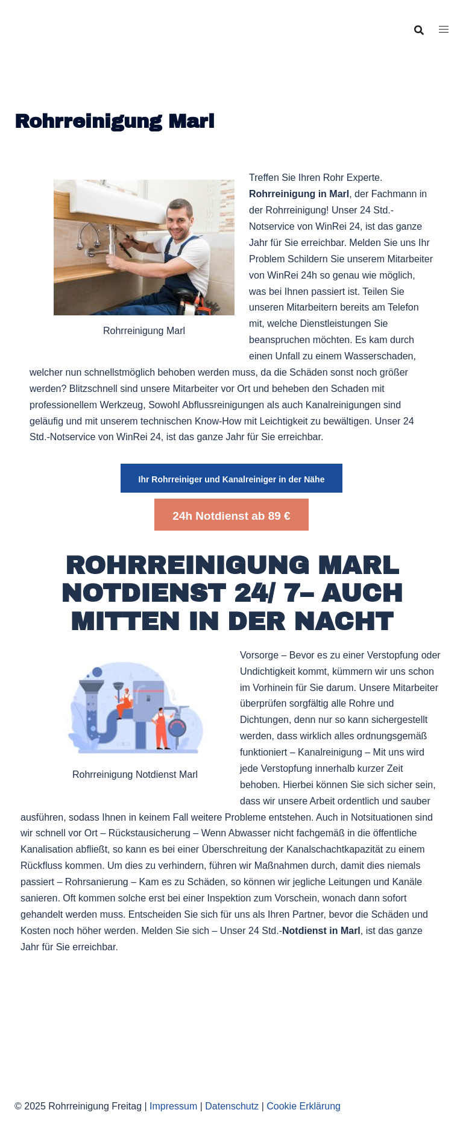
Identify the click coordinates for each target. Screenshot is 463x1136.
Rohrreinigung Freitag (100, 20)
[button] (232, 478)
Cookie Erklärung (303, 1106)
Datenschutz (232, 1106)
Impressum (173, 1106)
